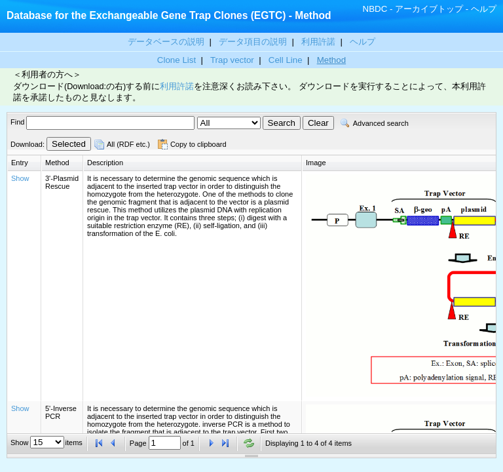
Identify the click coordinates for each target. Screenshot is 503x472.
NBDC (375, 9)
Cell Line (286, 60)
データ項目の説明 (254, 42)
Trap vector (232, 60)
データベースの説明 (167, 42)
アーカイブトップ (429, 9)
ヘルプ (483, 9)
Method (331, 60)
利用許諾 (318, 42)
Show (20, 178)
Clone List (176, 60)
